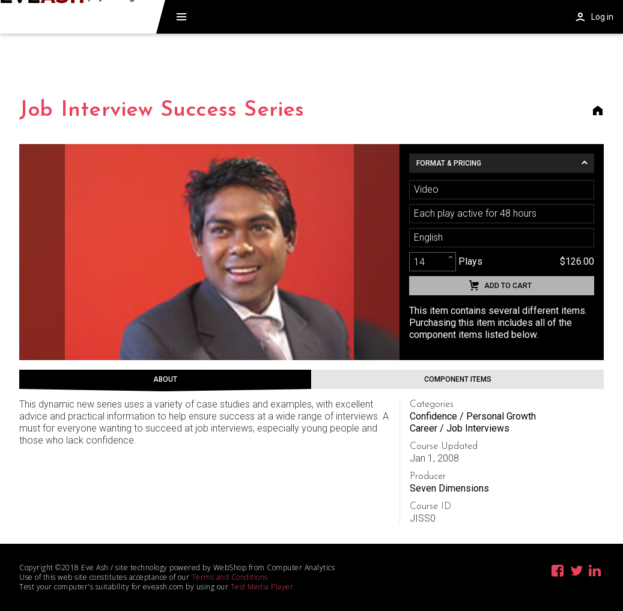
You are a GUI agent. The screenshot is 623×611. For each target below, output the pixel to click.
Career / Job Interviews (459, 428)
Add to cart (508, 285)
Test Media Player (262, 587)
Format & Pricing (448, 163)
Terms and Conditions (230, 577)
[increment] (450, 257)
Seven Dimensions (449, 488)
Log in (602, 17)
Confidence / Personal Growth (473, 416)
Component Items (457, 379)
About (165, 379)
